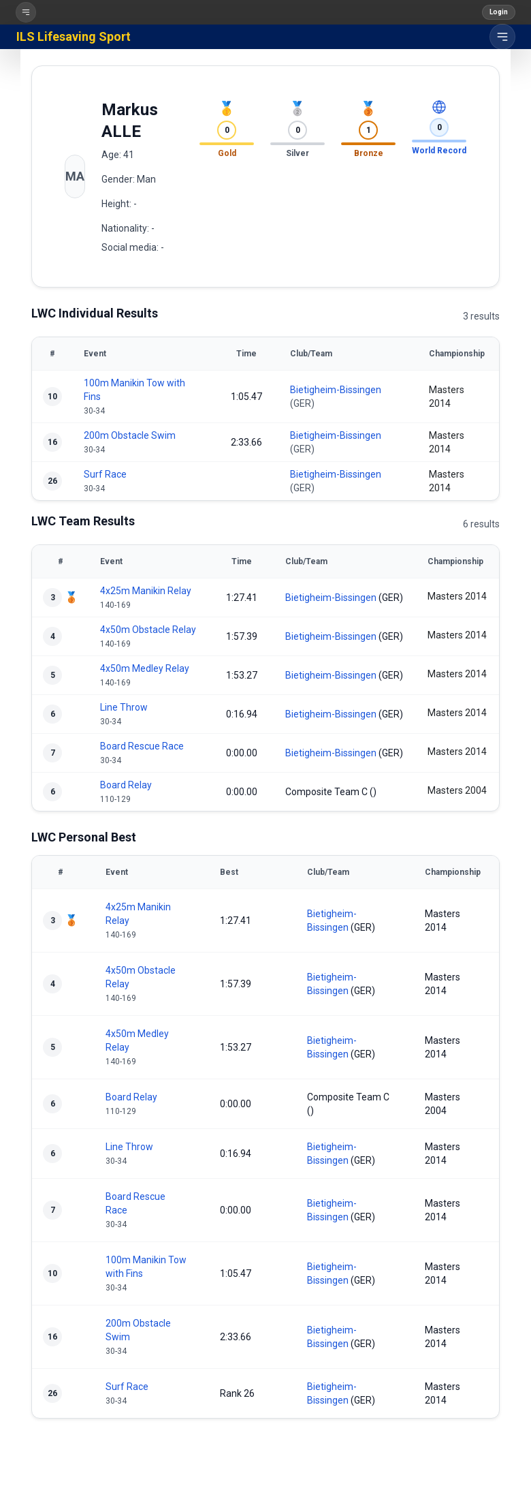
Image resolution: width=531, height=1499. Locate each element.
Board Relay (126, 784)
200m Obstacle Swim (130, 435)
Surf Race (105, 474)
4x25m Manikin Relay (145, 590)
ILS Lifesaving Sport (73, 36)
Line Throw (124, 707)
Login (498, 12)
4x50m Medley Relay (144, 668)
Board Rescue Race (142, 746)
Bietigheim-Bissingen (335, 389)
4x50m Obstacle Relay (148, 629)
